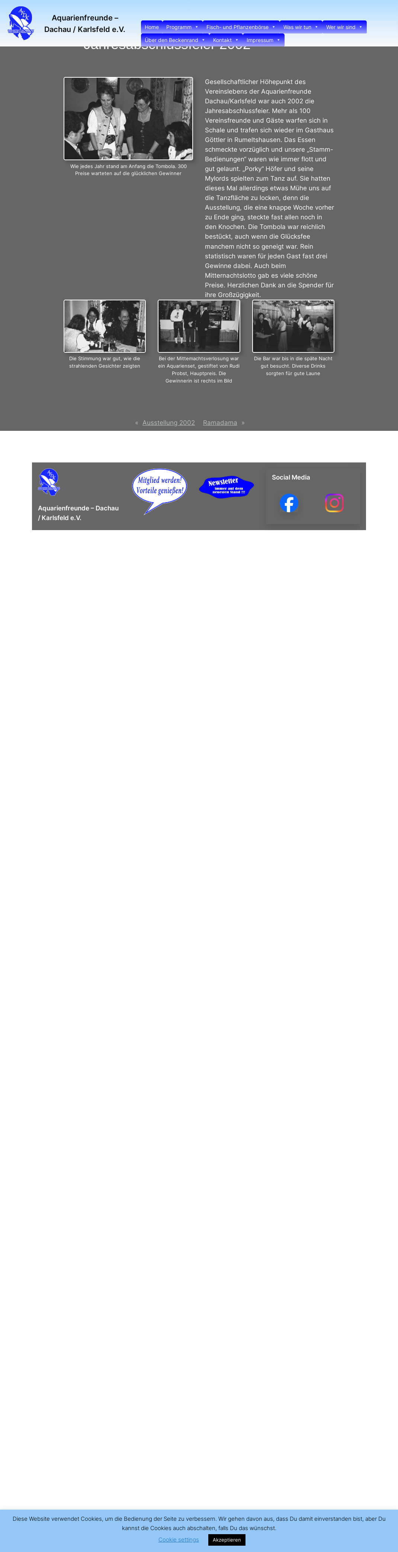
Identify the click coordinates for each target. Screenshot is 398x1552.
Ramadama (220, 422)
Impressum (264, 39)
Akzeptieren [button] (227, 1540)
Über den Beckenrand (175, 39)
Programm (182, 26)
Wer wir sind (344, 26)
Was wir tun (301, 26)
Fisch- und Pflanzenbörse (241, 26)
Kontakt (226, 39)
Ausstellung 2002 (168, 422)
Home (152, 27)
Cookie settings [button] (178, 1539)
